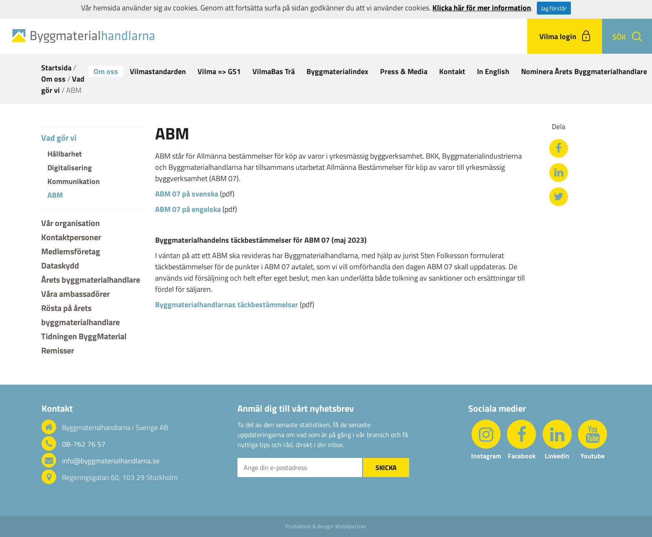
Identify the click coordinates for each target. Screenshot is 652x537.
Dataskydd (60, 265)
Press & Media (403, 71)
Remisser (57, 350)
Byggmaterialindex (337, 71)
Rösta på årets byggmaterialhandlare (80, 314)
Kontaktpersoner (71, 237)
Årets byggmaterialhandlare (90, 279)
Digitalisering (69, 167)
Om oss (106, 71)
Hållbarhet (64, 153)
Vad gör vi (59, 138)
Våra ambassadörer (75, 293)
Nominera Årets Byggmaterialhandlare (584, 71)
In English (493, 71)
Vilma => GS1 (219, 71)
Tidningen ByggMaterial (83, 336)
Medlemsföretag (70, 251)
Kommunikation (73, 181)
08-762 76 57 (84, 444)
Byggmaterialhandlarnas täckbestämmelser (226, 304)
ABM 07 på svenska (186, 193)
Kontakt (452, 71)
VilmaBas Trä (273, 71)
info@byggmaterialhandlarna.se (111, 460)
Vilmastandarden (158, 71)
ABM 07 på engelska (188, 209)
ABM (55, 195)
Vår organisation (70, 222)
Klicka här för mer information (481, 7)
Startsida (56, 67)
